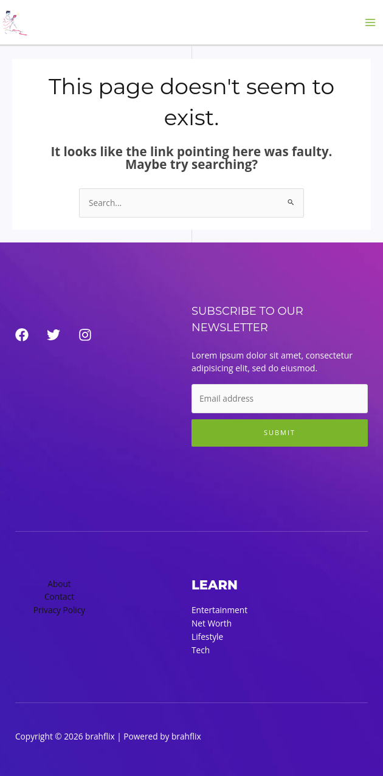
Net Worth (211, 623)
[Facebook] (22, 335)
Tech (200, 650)
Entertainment (219, 610)
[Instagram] (85, 335)
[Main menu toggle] (370, 22)
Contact (59, 596)
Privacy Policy (59, 610)
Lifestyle (207, 636)
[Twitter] (53, 335)
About (59, 583)
